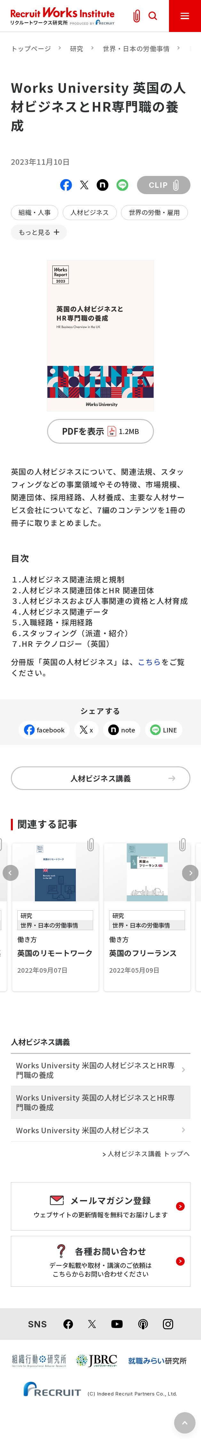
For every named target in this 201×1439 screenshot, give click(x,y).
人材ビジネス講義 (122, 778)
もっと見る (35, 232)
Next (190, 873)
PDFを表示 (100, 431)
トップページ (31, 48)
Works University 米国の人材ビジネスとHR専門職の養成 (95, 1070)
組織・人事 (35, 212)
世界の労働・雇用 (154, 212)
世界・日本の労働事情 (136, 48)
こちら (149, 661)
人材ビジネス (89, 212)
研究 (77, 48)
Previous (11, 873)
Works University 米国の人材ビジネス (82, 1130)
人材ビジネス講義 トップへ (149, 1154)
